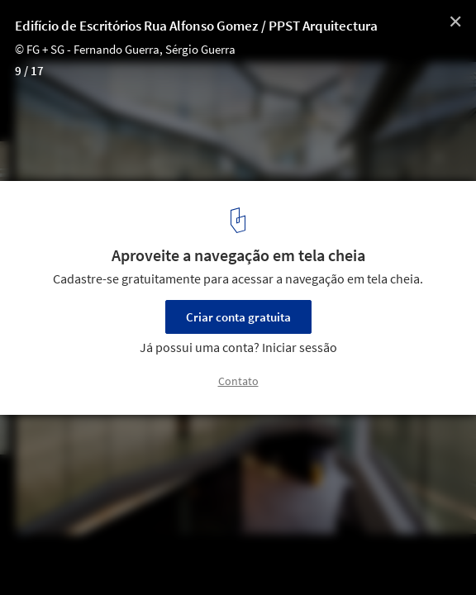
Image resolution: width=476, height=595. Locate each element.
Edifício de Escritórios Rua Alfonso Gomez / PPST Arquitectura (196, 26)
